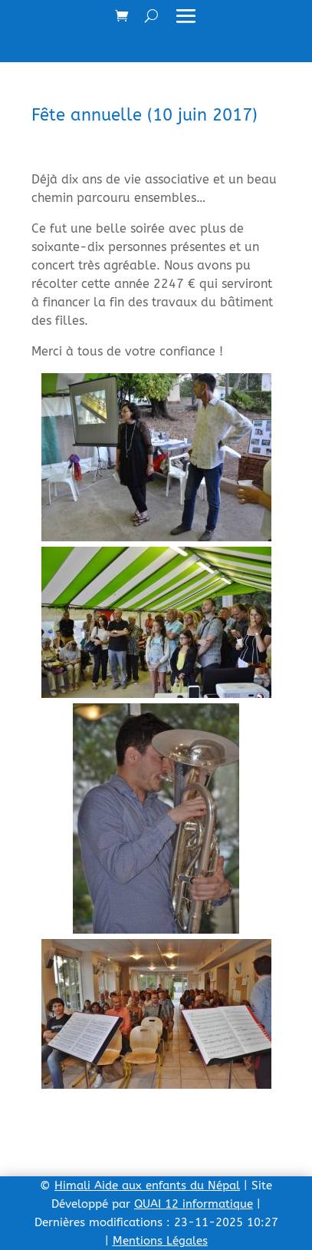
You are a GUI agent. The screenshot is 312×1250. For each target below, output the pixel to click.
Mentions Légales (160, 1241)
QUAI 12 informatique (193, 1204)
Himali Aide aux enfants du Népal (147, 1185)
